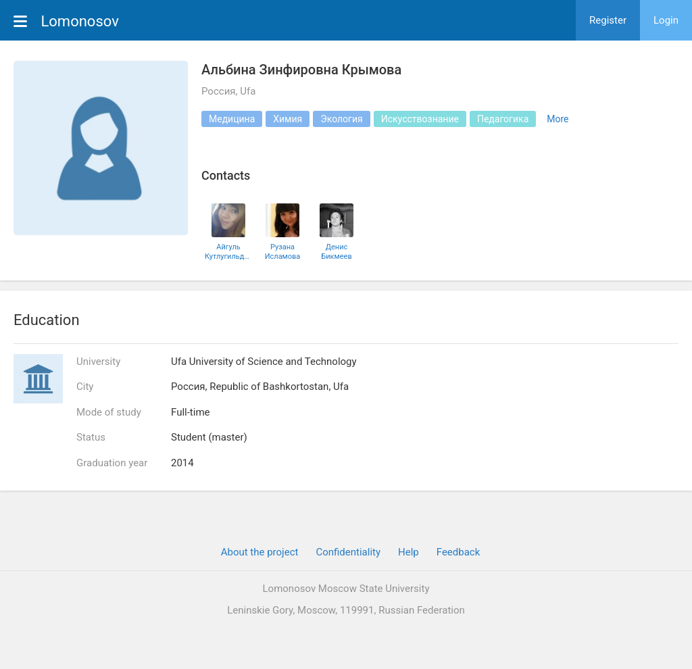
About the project (260, 552)
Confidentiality (348, 552)
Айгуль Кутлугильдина (228, 251)
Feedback (458, 552)
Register (607, 20)
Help (408, 552)
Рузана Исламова (283, 251)
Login (665, 20)
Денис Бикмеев (336, 251)
